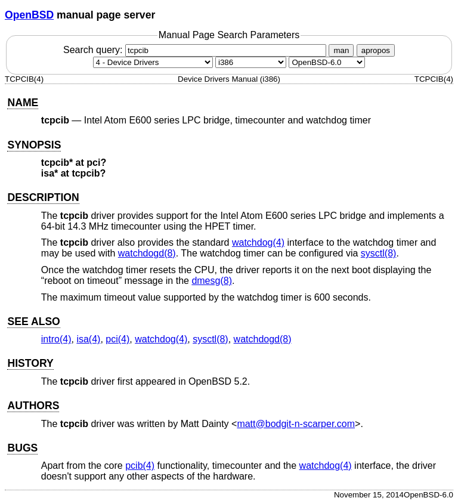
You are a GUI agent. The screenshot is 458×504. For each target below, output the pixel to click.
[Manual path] (327, 62)
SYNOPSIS (34, 145)
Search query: (196, 50)
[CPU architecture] (250, 62)
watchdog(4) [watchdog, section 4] (258, 242)
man (341, 50)
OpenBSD (29, 15)
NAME (22, 103)
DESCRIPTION (43, 197)
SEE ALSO (33, 321)
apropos (375, 50)
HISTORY (30, 363)
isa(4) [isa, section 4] (88, 339)
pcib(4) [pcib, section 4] (139, 465)
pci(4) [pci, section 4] (117, 339)
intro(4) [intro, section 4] (56, 339)
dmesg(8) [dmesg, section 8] (211, 281)
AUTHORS (33, 406)
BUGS (22, 448)
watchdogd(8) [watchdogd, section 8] (147, 253)
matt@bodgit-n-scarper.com (296, 424)
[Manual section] (153, 62)
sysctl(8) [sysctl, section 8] (379, 253)
